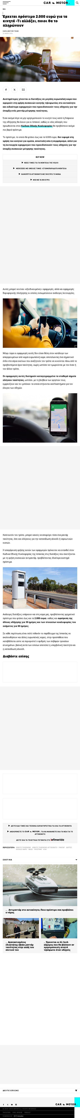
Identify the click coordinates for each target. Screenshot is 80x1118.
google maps (21, 849)
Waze (30, 849)
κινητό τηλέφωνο (23, 847)
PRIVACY (27, 1112)
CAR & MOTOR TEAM (11, 31)
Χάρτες (69, 847)
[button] (6, 2)
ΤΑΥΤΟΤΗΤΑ (6, 1112)
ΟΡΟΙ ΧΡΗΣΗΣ (17, 1112)
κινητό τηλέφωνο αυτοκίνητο (44, 847)
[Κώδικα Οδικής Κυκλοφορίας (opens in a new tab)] (36, 125)
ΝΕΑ (4, 9)
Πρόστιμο (38, 849)
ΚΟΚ (45, 849)
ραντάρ (62, 847)
